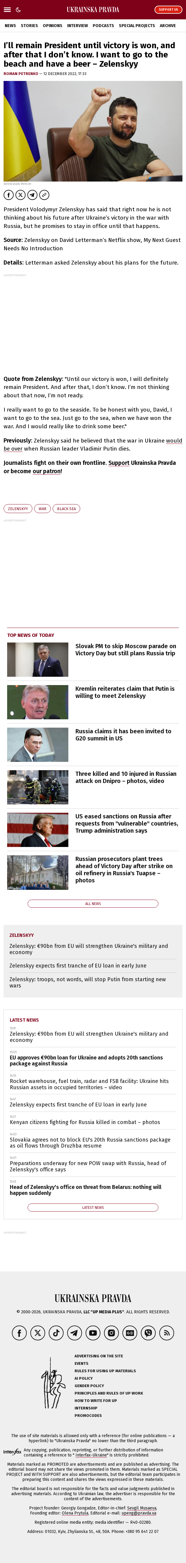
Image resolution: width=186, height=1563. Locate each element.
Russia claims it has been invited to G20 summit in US (123, 735)
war (42, 509)
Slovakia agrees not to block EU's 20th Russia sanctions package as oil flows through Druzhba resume (90, 1143)
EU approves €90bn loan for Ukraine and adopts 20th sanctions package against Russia (86, 1060)
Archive (168, 25)
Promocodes (88, 1415)
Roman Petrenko (21, 73)
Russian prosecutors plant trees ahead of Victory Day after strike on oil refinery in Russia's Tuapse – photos (124, 869)
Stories (29, 25)
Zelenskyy (18, 509)
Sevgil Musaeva (141, 1508)
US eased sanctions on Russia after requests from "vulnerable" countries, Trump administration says (126, 823)
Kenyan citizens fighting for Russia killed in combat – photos (85, 1122)
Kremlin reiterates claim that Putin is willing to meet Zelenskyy (125, 692)
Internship (86, 1408)
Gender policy (89, 1386)
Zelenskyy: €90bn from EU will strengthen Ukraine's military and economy (89, 949)
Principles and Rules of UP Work (109, 1393)
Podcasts (103, 25)
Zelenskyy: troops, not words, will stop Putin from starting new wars (88, 982)
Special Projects (137, 25)
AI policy (84, 1378)
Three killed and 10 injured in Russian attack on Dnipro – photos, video (125, 777)
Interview (77, 25)
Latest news (24, 1020)
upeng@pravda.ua (139, 1513)
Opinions (52, 25)
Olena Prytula (75, 1513)
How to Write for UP (96, 1400)
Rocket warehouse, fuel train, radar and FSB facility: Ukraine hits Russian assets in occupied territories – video (89, 1084)
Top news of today (30, 635)
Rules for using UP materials (105, 1371)
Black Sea (66, 509)
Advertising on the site (99, 1356)
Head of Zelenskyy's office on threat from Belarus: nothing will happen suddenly (85, 1190)
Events (82, 1363)
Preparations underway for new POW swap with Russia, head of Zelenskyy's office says (88, 1166)
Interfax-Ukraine (91, 1455)
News (10, 25)
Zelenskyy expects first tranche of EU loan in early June (78, 965)
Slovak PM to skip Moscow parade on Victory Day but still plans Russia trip (125, 650)
